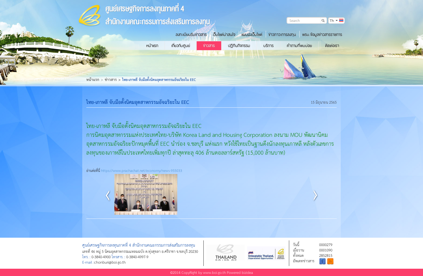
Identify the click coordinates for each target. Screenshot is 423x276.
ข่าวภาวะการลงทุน (282, 35)
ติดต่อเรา (332, 46)
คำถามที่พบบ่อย (299, 46)
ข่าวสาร (209, 46)
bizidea (247, 272)
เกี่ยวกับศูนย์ (180, 46)
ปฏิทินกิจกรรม (239, 46)
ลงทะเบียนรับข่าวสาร (191, 35)
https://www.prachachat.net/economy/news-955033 (141, 170)
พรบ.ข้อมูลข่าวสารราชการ (322, 35)
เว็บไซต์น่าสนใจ (224, 35)
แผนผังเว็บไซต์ (251, 35)
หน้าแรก (152, 46)
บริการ (268, 46)
